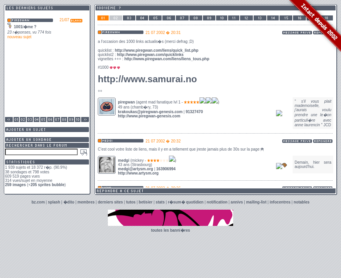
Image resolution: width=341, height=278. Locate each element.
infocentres (279, 202)
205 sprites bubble (48, 185)
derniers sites (110, 202)
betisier (146, 202)
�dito (68, 202)
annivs (237, 202)
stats (160, 202)
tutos (130, 202)
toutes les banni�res (170, 230)
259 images (15, 185)
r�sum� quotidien (185, 202)
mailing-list (256, 202)
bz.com (37, 202)
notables (302, 202)
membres (85, 202)
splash (54, 202)
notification (217, 202)
